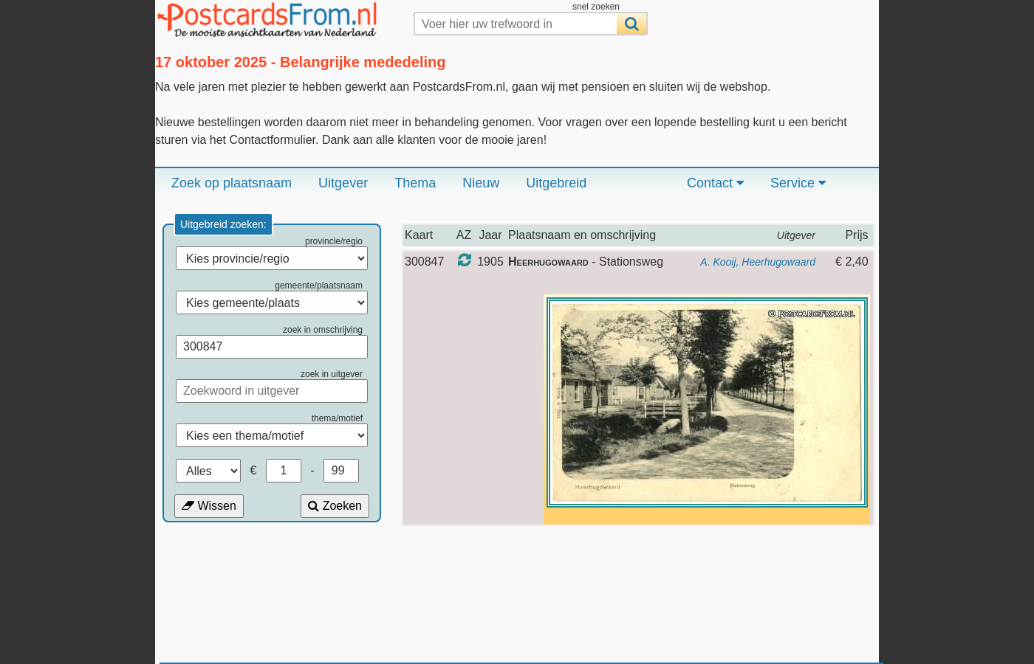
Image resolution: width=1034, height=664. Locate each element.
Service (798, 183)
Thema (415, 183)
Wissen (209, 505)
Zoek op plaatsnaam (231, 183)
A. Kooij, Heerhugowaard (757, 262)
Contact (715, 183)
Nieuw (480, 183)
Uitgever (343, 183)
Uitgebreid (556, 183)
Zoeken (335, 505)
